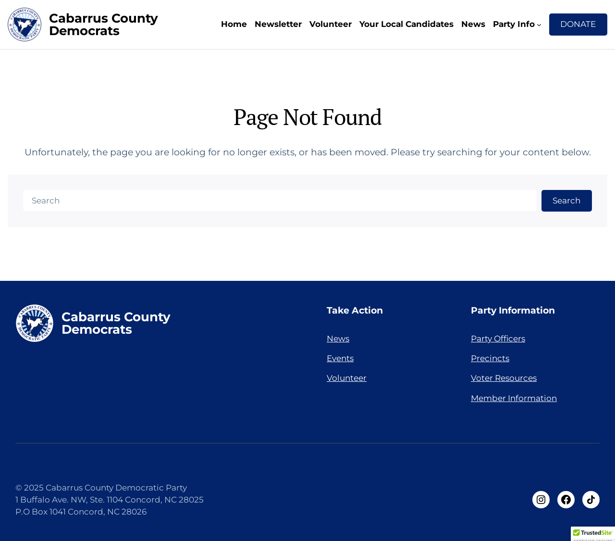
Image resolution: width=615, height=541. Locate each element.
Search (566, 200)
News (473, 24)
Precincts (490, 358)
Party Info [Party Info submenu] (514, 24)
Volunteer (330, 24)
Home (234, 24)
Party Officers (498, 338)
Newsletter (278, 24)
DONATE (578, 24)
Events (340, 358)
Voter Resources (504, 378)
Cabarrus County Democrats (103, 24)
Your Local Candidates (406, 24)
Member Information (514, 398)
